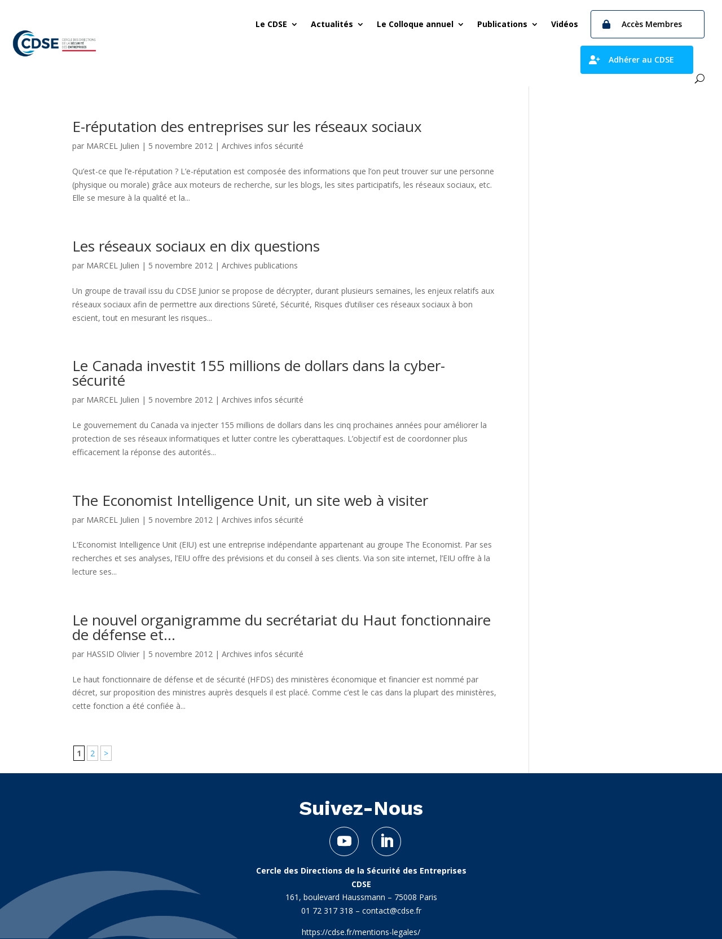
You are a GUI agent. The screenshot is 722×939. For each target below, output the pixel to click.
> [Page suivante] (106, 753)
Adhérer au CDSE (641, 59)
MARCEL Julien (112, 145)
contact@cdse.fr (391, 910)
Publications (502, 24)
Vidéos (564, 24)
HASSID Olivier (112, 654)
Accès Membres (652, 24)
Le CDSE (271, 24)
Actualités (332, 24)
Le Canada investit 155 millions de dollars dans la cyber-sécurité (258, 372)
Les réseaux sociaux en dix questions (196, 246)
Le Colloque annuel (415, 24)
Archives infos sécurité (262, 145)
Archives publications (260, 265)
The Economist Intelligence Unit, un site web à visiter (250, 500)
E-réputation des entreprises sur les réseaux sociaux (247, 126)
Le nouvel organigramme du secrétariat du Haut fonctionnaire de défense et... (281, 627)
